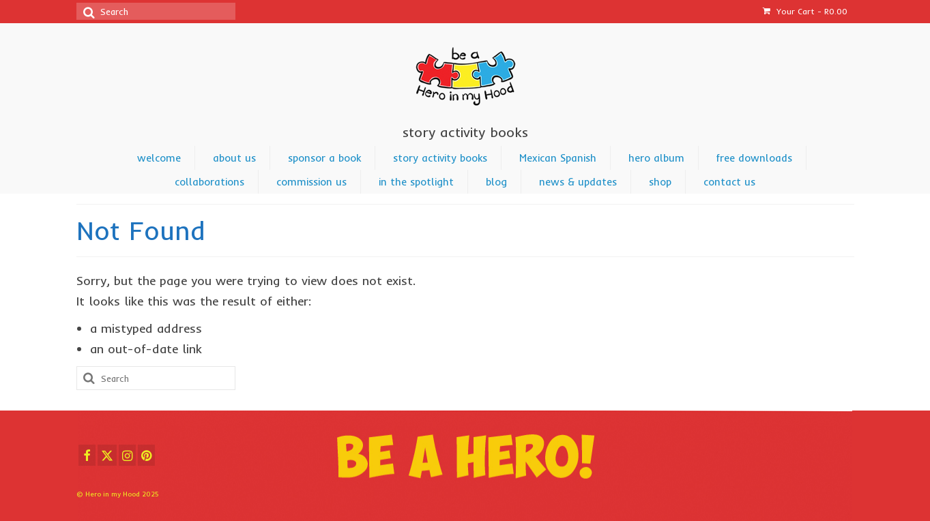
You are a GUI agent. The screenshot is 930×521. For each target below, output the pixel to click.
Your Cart (805, 11)
